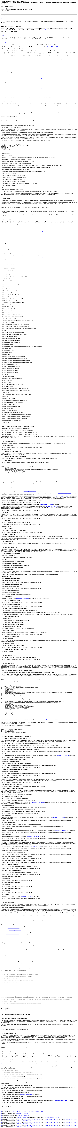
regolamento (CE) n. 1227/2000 (45, 719)
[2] (45, 29)
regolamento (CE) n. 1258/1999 (52, 46)
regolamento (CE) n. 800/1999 (26, 1094)
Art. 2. (2, 42)
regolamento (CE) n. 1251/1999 (62, 755)
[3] (3, 35)
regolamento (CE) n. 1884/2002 (52, 1119)
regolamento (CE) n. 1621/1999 (12, 934)
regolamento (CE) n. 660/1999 (38, 802)
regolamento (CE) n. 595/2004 (61, 830)
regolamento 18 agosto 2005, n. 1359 (24, 1120)
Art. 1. (2, 35)
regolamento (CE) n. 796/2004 (15, 930)
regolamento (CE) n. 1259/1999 (27, 254)
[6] (41, 87)
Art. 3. (2, 62)
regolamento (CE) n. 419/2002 (22, 1113)
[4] (5, 42)
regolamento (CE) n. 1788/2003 (22, 598)
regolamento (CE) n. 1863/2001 (33, 1119)
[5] (41, 78)
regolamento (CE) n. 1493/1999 (27, 896)
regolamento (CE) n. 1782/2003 (43, 256)
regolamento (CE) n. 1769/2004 (52, 1117)
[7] (42, 231)
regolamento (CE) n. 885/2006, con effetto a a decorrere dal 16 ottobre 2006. (27, 1111)
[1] (22, 26)
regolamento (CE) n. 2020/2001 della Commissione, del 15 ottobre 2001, (15, 1063)
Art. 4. (2, 68)
